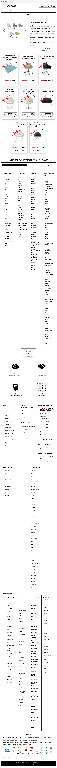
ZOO (46, 343)
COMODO (9, 656)
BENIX (8, 629)
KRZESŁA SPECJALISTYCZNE (22, 222)
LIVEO (20, 705)
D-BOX (6, 227)
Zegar (32, 588)
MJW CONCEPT (35, 664)
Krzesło (33, 501)
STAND (46, 238)
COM (6, 218)
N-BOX (32, 201)
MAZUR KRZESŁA (33, 609)
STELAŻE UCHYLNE (49, 247)
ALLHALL (9, 611)
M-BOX (33, 177)
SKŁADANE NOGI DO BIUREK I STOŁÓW (49, 210)
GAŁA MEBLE (22, 628)
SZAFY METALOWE (49, 274)
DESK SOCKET (8, 230)
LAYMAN (21, 695)
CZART (8, 660)
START (46, 241)
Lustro (32, 520)
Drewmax (9, 676)
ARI (5, 192)
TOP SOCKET (48, 288)
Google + (24, 417)
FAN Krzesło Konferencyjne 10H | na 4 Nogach (37, 124)
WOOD (46, 321)
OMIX (32, 230)
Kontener (33, 495)
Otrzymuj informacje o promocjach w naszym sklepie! (28, 425)
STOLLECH (46, 639)
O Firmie (7, 424)
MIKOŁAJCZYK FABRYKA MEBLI (35, 660)
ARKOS (8, 619)
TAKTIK (46, 279)
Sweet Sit (46, 649)
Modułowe (33, 529)
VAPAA (46, 303)
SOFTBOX (47, 230)
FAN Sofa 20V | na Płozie (47, 91)
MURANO (33, 197)
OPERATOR (34, 232)
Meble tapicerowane (10, 483)
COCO (6, 216)
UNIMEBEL (46, 652)
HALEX (20, 644)
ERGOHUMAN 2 (8, 241)
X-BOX (46, 323)
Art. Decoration (10, 623)
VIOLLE (46, 310)
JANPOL (21, 667)
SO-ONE (46, 227)
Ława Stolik (34, 510)
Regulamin (7, 415)
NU (32, 223)
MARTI (33, 181)
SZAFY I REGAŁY (48, 272)
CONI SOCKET (8, 221)
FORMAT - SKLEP (21, 614)
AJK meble (9, 608)
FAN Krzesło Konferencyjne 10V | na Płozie (19, 124)
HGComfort (21, 657)
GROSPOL (21, 641)
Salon (6, 492)
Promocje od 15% (9, 433)
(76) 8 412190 (44, 431)
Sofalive (45, 626)
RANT (46, 190)
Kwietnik (33, 507)
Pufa (32, 541)
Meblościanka (34, 526)
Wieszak (33, 578)
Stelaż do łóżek (35, 551)
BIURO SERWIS (10, 639)
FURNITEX (21, 621)
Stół (32, 554)
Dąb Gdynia (9, 663)
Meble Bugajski (34, 629)
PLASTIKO (33, 720)
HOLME (21, 660)
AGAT (6, 183)
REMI (46, 194)
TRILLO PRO (47, 290)
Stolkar (45, 636)
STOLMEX (46, 646)
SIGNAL (45, 620)
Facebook (24, 411)
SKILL (46, 206)
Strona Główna (8, 409)
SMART (46, 218)
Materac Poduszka (36, 523)
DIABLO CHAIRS (10, 666)
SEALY (45, 613)
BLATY (6, 205)
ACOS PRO (7, 179)
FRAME (19, 187)
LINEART (20, 236)
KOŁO (20, 687)
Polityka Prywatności (10, 412)
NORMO (33, 218)
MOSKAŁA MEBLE (33, 675)
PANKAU (33, 706)
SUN (46, 268)
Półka (32, 535)
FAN (19, 179)
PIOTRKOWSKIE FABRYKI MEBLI (35, 716)
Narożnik (33, 532)
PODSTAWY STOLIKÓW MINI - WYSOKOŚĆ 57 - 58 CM (35, 250)
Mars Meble (34, 602)
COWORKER (7, 225)
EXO (5, 245)
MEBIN (33, 619)
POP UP (33, 265)
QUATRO (33, 269)
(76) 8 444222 (44, 421)
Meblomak (33, 645)
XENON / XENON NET (48, 331)
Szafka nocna (34, 563)
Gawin (20, 631)
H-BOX (19, 194)
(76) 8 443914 (44, 425)
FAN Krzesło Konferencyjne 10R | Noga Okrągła (28, 91)
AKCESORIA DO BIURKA (8, 186)
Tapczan (33, 566)
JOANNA (20, 203)
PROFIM (33, 727)
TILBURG (47, 285)
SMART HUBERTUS (49, 223)
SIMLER (45, 623)
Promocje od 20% (9, 436)
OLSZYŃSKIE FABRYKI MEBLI (34, 696)
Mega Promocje (9, 443)
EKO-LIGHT (9, 679)
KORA (19, 219)
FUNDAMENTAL (21, 189)
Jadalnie (7, 473)
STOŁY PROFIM (48, 265)
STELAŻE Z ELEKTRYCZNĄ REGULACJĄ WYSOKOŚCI (48, 251)
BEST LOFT (9, 632)
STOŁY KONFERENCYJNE (49, 262)
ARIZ (6, 194)
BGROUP (9, 635)
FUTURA (20, 191)
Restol (45, 607)
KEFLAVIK (20, 209)
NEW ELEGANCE (35, 688)
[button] (4, 30)
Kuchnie (7, 477)
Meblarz (33, 623)
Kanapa (33, 486)
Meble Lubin (6, 757)
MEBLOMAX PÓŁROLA (34, 652)
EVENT (6, 243)
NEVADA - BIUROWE (33, 207)
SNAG (46, 225)
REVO (46, 197)
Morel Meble (34, 671)
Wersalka (33, 575)
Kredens (33, 498)
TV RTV (33, 572)
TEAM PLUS (47, 281)
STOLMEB (46, 643)
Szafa (32, 560)
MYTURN (33, 199)
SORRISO (47, 234)
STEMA (45, 633)
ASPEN (6, 196)
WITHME (47, 319)
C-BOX (6, 207)
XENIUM (47, 328)
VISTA (46, 312)
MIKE (32, 188)
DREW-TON (9, 673)
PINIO (32, 712)
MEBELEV (33, 616)
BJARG (6, 203)
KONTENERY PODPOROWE (21, 216)
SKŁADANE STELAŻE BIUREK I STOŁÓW (49, 215)
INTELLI (20, 196)
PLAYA (32, 238)
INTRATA (20, 198)
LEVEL (19, 232)
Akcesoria (33, 470)
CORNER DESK (8, 223)
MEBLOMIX (34, 656)
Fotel (32, 480)
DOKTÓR (9, 669)
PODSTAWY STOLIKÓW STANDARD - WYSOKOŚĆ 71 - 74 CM (35, 257)
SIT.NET (46, 203)
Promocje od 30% (9, 440)
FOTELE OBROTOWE (20, 184)
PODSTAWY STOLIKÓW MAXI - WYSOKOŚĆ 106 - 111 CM (35, 243)
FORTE (19, 181)
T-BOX (46, 277)
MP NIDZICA (34, 679)
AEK (8, 605)
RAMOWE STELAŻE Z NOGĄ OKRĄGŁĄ (49, 187)
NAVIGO (33, 203)
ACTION (6, 181)
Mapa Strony (8, 446)
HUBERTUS (21, 663)
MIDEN (33, 186)
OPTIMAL (33, 234)
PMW (32, 724)
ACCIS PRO (7, 177)
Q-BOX (32, 267)
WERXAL (46, 668)
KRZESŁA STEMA (22, 225)
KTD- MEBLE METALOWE (22, 692)
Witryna (33, 581)
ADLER (8, 602)
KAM (20, 670)
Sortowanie (47, 48)
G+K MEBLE (22, 625)
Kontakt (7, 418)
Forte (20, 618)
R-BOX (46, 179)
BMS (8, 642)
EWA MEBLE (9, 686)
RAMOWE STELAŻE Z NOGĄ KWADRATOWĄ (49, 183)
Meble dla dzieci (9, 480)
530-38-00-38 (44, 434)
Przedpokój (34, 538)
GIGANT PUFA (22, 634)
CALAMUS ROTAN (9, 649)
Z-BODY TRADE (48, 338)
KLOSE (20, 678)
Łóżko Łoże (34, 517)
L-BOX (19, 227)
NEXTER (33, 212)
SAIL (46, 199)
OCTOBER (33, 225)
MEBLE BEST (34, 626)
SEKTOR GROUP (47, 617)
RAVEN (45, 604)
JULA (19, 205)
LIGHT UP (20, 234)
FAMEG (20, 607)
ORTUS (33, 699)
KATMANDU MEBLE (22, 674)
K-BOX (19, 207)
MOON (32, 192)
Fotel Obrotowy (35, 483)
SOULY (46, 236)
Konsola (33, 492)
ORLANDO (33, 236)
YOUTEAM (47, 336)
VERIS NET (47, 306)
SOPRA (46, 232)
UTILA (46, 292)
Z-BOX (46, 341)
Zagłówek (33, 584)
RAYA (46, 192)
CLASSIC (7, 212)
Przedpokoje (8, 489)
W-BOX (46, 315)
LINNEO (21, 702)
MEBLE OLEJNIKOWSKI (35, 641)
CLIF (6, 214)
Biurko (32, 477)
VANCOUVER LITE (49, 299)
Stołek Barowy (34, 557)
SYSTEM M (47, 270)
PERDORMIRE (34, 709)
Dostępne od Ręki (9, 430)
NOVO (32, 221)
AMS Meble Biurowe (9, 615)
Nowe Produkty (8, 427)
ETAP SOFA (9, 682)
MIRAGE (33, 190)
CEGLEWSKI (9, 653)
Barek (32, 473)
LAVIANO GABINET (22, 229)
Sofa (32, 547)
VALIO (46, 297)
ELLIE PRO (7, 236)
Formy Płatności (9, 421)
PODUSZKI (33, 263)
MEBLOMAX (34, 648)
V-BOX (46, 294)
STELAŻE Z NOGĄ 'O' (49, 257)
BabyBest (9, 626)
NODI (32, 214)
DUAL (6, 234)
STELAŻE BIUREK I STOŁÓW (49, 244)
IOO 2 (19, 200)
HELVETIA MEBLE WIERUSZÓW (22, 652)
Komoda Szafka (35, 489)
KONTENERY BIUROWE (21, 212)
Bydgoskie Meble (11, 645)
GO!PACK (21, 638)
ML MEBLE (33, 667)
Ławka (32, 514)
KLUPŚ (20, 681)
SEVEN (46, 201)
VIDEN (46, 308)
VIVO (45, 659)
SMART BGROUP (48, 221)
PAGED (33, 703)
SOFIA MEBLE (47, 630)
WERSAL (46, 665)
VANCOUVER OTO (49, 301)
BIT (5, 201)
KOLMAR (21, 684)
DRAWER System (8, 232)
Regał (32, 544)
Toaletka (33, 569)
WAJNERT (46, 662)
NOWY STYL (34, 691)
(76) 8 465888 (44, 428)
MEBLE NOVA (34, 632)
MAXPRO (33, 183)
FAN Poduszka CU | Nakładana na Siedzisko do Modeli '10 (10, 57)
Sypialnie (7, 495)
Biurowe (7, 470)
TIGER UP (47, 283)
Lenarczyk (21, 699)
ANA (6, 189)
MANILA (33, 179)
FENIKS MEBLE (22, 610)
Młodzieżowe (8, 486)
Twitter (24, 414)
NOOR (32, 216)
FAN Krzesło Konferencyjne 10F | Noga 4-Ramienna (10, 91)
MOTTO (33, 195)
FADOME (21, 604)
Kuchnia (33, 504)
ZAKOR (45, 672)
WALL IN (47, 317)
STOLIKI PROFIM (48, 259)
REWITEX (46, 610)
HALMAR (21, 647)
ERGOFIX (7, 238)
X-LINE (46, 326)
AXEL (6, 198)
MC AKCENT (34, 613)
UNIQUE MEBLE (47, 656)
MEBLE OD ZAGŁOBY (33, 636)
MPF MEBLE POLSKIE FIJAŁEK (34, 684)
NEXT (32, 209)
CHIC (6, 209)
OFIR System (34, 227)
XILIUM (46, 334)
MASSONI (33, 605)
